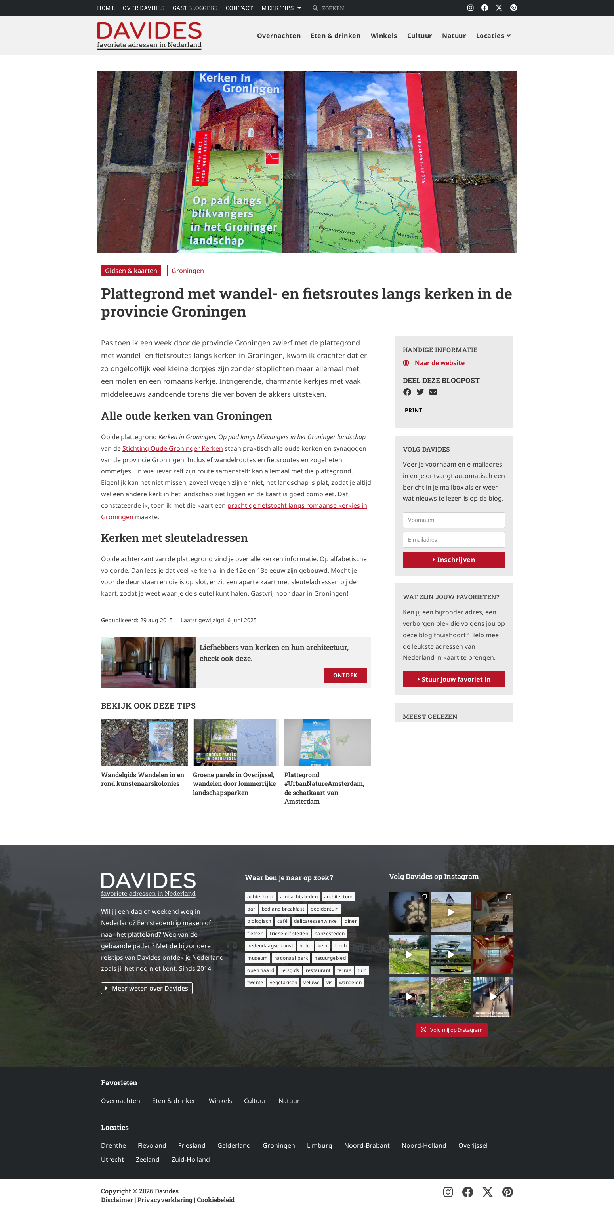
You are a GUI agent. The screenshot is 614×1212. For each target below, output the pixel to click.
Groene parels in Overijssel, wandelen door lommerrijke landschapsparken (234, 783)
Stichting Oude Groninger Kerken (172, 448)
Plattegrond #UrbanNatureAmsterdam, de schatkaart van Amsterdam (324, 787)
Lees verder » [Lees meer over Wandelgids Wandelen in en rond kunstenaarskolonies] (121, 793)
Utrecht (112, 1159)
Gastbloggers (195, 7)
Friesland (192, 1145)
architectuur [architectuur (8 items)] (338, 896)
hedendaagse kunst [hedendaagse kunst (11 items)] (270, 945)
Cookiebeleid (216, 1199)
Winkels (220, 1100)
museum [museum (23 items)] (257, 958)
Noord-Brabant (367, 1145)
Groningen (188, 270)
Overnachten (120, 1100)
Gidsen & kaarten (131, 270)
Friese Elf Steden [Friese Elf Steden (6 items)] (289, 933)
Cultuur (255, 1100)
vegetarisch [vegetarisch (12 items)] (283, 982)
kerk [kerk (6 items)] (323, 945)
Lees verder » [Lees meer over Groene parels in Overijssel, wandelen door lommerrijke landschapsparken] (213, 802)
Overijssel (473, 1145)
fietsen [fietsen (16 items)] (255, 933)
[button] (407, 392)
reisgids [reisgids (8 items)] (289, 970)
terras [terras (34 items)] (344, 970)
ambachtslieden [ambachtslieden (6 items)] (299, 896)
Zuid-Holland (191, 1159)
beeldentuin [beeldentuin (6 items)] (324, 908)
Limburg (319, 1145)
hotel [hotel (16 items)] (305, 945)
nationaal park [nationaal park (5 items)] (291, 958)
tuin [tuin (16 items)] (362, 970)
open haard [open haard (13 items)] (260, 970)
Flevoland (152, 1145)
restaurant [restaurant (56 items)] (318, 970)
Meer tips (281, 8)
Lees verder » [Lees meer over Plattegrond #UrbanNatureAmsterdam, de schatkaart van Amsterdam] (304, 811)
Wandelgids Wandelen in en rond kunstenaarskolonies (142, 778)
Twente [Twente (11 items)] (255, 982)
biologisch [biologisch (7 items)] (259, 921)
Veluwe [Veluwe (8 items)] (311, 982)
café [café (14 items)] (282, 921)
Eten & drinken (174, 1100)
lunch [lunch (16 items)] (340, 945)
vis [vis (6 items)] (329, 982)
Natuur (289, 1100)
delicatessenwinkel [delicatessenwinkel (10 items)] (316, 921)
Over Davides (143, 7)
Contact (240, 7)
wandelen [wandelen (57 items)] (350, 982)
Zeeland (148, 1159)
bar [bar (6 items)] (251, 908)
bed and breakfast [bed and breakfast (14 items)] (283, 908)
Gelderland (234, 1145)
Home (106, 7)
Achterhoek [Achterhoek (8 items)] (260, 896)
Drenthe (113, 1145)
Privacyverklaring (165, 1199)
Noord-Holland (424, 1145)
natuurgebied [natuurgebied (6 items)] (330, 958)
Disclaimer (117, 1199)
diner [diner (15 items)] (351, 921)
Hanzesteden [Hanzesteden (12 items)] (330, 933)
